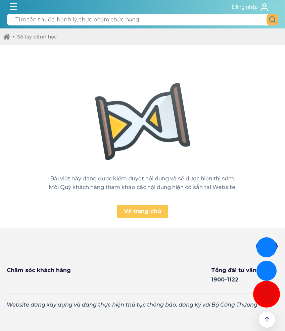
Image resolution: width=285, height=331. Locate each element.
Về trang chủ (142, 211)
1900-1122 (224, 279)
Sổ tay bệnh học (35, 37)
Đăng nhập (245, 7)
